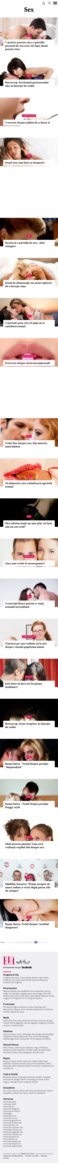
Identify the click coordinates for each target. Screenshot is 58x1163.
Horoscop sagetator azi (13, 1132)
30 (17, 942)
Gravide (13, 1082)
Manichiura (8, 1009)
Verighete (42, 1023)
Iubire (46, 977)
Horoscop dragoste (11, 1109)
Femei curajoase (24, 1082)
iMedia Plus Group (27, 1154)
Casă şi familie (10, 1074)
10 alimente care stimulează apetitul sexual (28, 484)
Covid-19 (32, 1093)
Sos (29, 1061)
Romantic (16, 977)
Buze (23, 1009)
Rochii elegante (16, 1023)
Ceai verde (24, 1039)
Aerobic (6, 1050)
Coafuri (31, 1007)
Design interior (20, 1079)
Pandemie (41, 1093)
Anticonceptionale (20, 1036)
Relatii (29, 677)
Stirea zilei (23, 1090)
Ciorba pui (35, 1066)
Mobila (39, 1077)
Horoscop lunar (9, 1116)
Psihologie (26, 1034)
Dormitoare (8, 1079)
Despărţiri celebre (10, 1093)
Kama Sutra (20, 980)
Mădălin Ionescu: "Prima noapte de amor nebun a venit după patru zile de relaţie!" (27, 887)
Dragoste (7, 977)
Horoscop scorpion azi (12, 1129)
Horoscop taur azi (10, 1125)
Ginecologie (29, 116)
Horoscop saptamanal (12, 1146)
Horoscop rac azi (10, 1118)
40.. (41, 942)
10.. (11, 942)
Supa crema (32, 1063)
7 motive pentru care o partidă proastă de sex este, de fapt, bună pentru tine (26, 46)
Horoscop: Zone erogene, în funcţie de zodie (27, 725)
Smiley (6, 996)
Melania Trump (47, 996)
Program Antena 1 (35, 998)
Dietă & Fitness (11, 1044)
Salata (34, 1061)
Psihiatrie (47, 1039)
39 (38, 942)
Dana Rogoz (38, 993)
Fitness (11, 1047)
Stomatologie (47, 1034)
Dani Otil (47, 993)
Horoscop (8, 1098)
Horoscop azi (8, 1106)
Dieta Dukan (20, 1047)
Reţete (6, 1058)
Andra (12, 996)
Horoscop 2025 (9, 1104)
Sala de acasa (38, 1052)
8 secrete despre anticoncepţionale (27, 363)
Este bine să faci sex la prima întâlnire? (23, 685)
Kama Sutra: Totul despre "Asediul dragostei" (27, 925)
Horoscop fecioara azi (12, 1123)
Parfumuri (23, 1007)
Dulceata (7, 1063)
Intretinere (43, 1047)
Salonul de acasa (17, 1012)
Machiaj (38, 1007)
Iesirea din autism (45, 1090)
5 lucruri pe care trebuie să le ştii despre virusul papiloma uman (26, 645)
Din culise (7, 1090)
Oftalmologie (8, 1039)
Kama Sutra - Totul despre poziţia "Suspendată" (26, 765)
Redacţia (44, 1156)
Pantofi (6, 1023)
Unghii (15, 1007)
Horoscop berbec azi (12, 1143)
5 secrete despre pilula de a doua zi (27, 122)
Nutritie (29, 1050)
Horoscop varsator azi (12, 1134)
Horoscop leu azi (10, 1139)
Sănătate (8, 1031)
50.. (44, 942)
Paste (13, 1061)
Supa (45, 1061)
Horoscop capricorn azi (13, 1127)
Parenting (31, 1079)
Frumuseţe (8, 1004)
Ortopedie (37, 1039)
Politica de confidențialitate (13, 1156)
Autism (35, 1082)
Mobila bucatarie (10, 1077)
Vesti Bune (23, 1093)
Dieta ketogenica (25, 1052)
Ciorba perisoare (24, 1066)
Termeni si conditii (31, 1156)
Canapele (47, 1077)
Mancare (7, 1061)
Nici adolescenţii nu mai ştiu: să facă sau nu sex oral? (28, 525)
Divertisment (10, 988)
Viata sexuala (25, 977)
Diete (5, 1047)
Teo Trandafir (14, 993)
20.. (14, 942)
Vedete (29, 877)
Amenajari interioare (26, 1077)
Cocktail (22, 1063)
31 (19, 942)
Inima (19, 1034)
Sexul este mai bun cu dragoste (25, 162)
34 (26, 942)
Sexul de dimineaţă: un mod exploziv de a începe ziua (28, 284)
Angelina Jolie (26, 993)
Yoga (36, 1047)
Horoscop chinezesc (11, 1111)
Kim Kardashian (37, 991)
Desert (48, 1063)
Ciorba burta (46, 1066)
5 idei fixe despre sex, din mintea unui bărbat (26, 444)
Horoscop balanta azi (12, 1141)
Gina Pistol (24, 996)
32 (21, 942)
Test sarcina (33, 1036)
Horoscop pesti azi (11, 1136)
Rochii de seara (15, 1020)
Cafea (40, 1061)
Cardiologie (44, 1036)
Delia (17, 996)
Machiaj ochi (38, 1009)
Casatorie (7, 980)
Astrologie (7, 1113)
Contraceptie (29, 356)
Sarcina (6, 1034)
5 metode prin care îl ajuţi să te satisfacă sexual (25, 324)
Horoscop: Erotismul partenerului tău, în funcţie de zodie (27, 84)
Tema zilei (29, 557)
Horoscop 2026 (9, 1102)
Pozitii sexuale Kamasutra (37, 980)
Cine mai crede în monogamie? (25, 563)
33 (24, 942)
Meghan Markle (9, 991)
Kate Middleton (23, 991)
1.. (8, 942)
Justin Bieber (35, 996)
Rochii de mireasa (30, 1020)
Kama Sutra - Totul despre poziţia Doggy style (26, 805)
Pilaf (14, 1066)
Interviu (15, 1090)
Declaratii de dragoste (12, 982)
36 (31, 942)
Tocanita (15, 1063)
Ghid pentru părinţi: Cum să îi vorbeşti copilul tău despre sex (24, 845)
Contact (6, 1158)
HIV (31, 1039)
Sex (29, 36)
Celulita (29, 1009)
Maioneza (7, 1066)
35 (28, 942)
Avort (17, 1039)
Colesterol (7, 1036)
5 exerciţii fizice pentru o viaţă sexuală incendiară (24, 605)
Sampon (16, 1009)
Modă (6, 1017)
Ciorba (19, 1061)
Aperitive (41, 1063)
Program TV (8, 998)
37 (33, 942)
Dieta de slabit (39, 1050)
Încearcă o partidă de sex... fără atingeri (25, 244)
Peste (25, 1061)
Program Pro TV (20, 998)
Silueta (14, 1052)
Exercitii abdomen (17, 1050)
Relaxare (30, 1047)
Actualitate (9, 1087)
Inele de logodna (30, 1023)
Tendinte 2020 (17, 1025)
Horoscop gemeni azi (12, 1120)
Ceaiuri (13, 1034)
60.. (47, 942)
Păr (4, 1007)
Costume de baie (45, 1020)
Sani (44, 1007)
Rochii (9, 1007)
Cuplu (40, 977)
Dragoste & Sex (11, 974)
